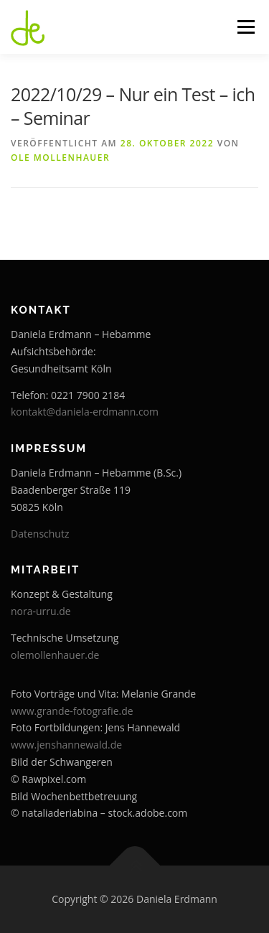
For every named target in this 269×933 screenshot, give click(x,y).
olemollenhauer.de (55, 655)
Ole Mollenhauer (60, 157)
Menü (245, 27)
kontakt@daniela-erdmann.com (85, 411)
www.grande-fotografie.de (72, 711)
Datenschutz (40, 533)
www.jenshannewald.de (66, 744)
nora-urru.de (41, 611)
